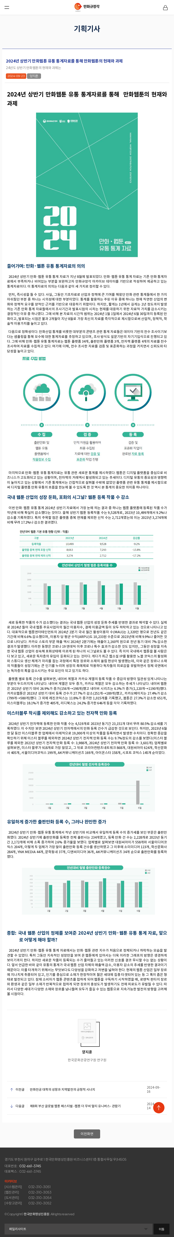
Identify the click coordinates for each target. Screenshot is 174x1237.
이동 (161, 1227)
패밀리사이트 (17, 1227)
